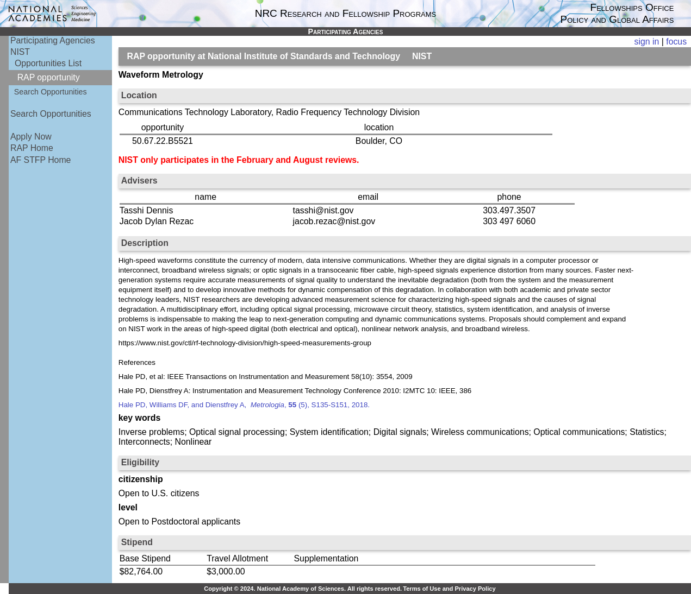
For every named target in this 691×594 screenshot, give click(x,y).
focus (676, 41)
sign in (646, 41)
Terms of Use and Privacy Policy (449, 588)
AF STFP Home (40, 160)
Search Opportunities (50, 91)
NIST (20, 51)
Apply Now (31, 136)
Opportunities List (48, 63)
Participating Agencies (52, 40)
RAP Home (31, 148)
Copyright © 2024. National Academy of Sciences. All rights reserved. (303, 588)
